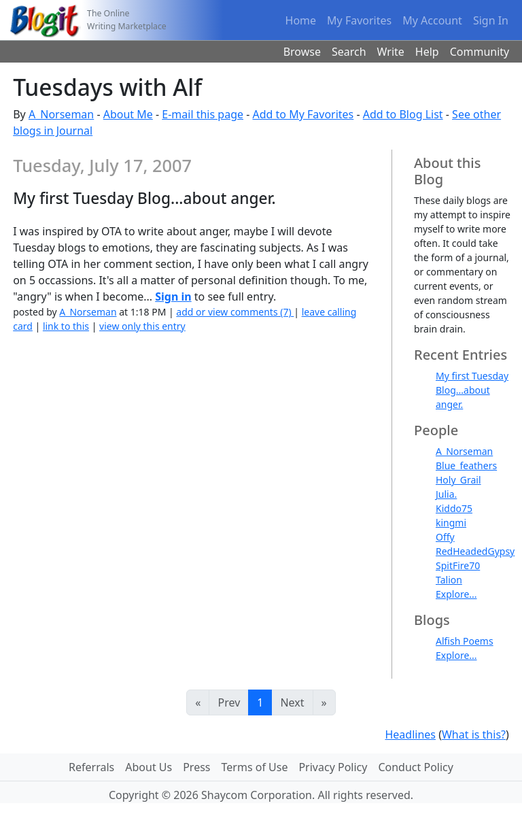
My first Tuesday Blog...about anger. (472, 390)
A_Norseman (61, 114)
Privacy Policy (332, 767)
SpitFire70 (458, 565)
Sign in (173, 296)
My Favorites (359, 20)
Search (349, 51)
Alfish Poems (464, 640)
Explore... (456, 594)
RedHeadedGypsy (475, 551)
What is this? (474, 734)
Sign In (490, 20)
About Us (148, 767)
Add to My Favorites (302, 114)
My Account (432, 20)
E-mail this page (202, 114)
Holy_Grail (458, 479)
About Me (128, 114)
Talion (449, 579)
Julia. (446, 494)
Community (480, 51)
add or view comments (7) (235, 311)
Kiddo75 (454, 508)
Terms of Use (255, 767)
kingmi (451, 522)
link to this (66, 326)
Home (301, 20)
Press (196, 767)
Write (390, 51)
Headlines (410, 734)
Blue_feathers (466, 465)
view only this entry (142, 326)
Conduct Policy (415, 767)
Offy (445, 536)
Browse (302, 51)
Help (427, 51)
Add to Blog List (403, 114)
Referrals (91, 767)
